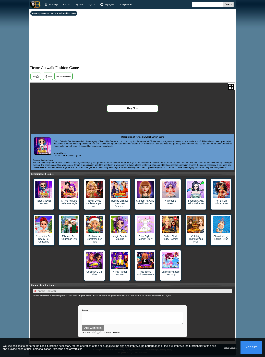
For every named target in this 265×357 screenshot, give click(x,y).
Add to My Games (63, 76)
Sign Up (79, 4)
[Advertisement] (132, 41)
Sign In (91, 4)
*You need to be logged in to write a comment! (101, 334)
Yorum (85, 310)
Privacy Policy (230, 347)
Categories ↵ (126, 4)
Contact (66, 4)
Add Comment (93, 329)
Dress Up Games (39, 13)
